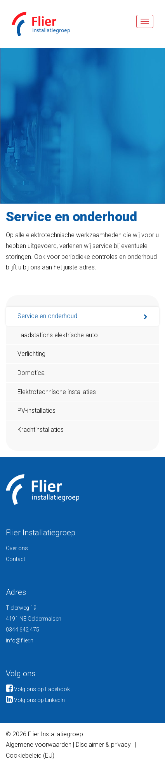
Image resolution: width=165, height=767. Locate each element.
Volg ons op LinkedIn (35, 700)
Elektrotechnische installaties (56, 392)
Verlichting (31, 353)
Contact (15, 559)
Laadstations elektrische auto (57, 335)
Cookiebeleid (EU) (30, 755)
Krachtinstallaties (40, 429)
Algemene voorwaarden (38, 744)
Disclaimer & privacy (104, 744)
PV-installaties (36, 410)
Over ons (17, 548)
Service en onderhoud (47, 316)
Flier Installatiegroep (35, 24)
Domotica (31, 372)
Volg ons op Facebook (38, 689)
